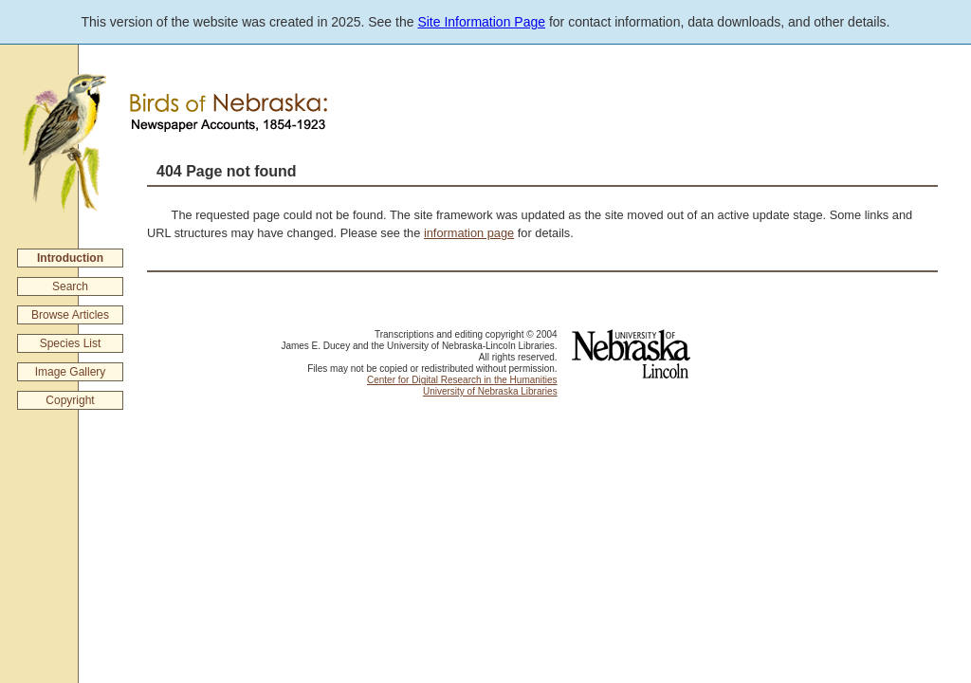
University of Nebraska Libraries (490, 391)
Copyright (70, 400)
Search (70, 286)
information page (469, 233)
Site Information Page (481, 21)
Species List (70, 343)
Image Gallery (70, 371)
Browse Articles (70, 315)
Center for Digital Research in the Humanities (462, 380)
